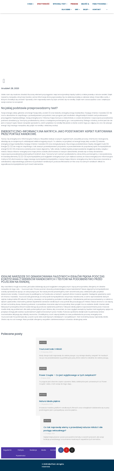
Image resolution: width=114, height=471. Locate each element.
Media (43, 450)
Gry (77, 9)
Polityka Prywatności (20, 453)
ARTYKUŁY (43, 342)
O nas (30, 4)
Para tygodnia (100, 4)
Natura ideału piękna (49, 401)
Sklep (86, 9)
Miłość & (85, 4)
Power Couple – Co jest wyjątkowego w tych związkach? (67, 375)
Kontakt (97, 9)
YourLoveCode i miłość (50, 349)
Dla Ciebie (67, 9)
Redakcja (33, 450)
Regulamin (7, 450)
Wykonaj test (60, 4)
